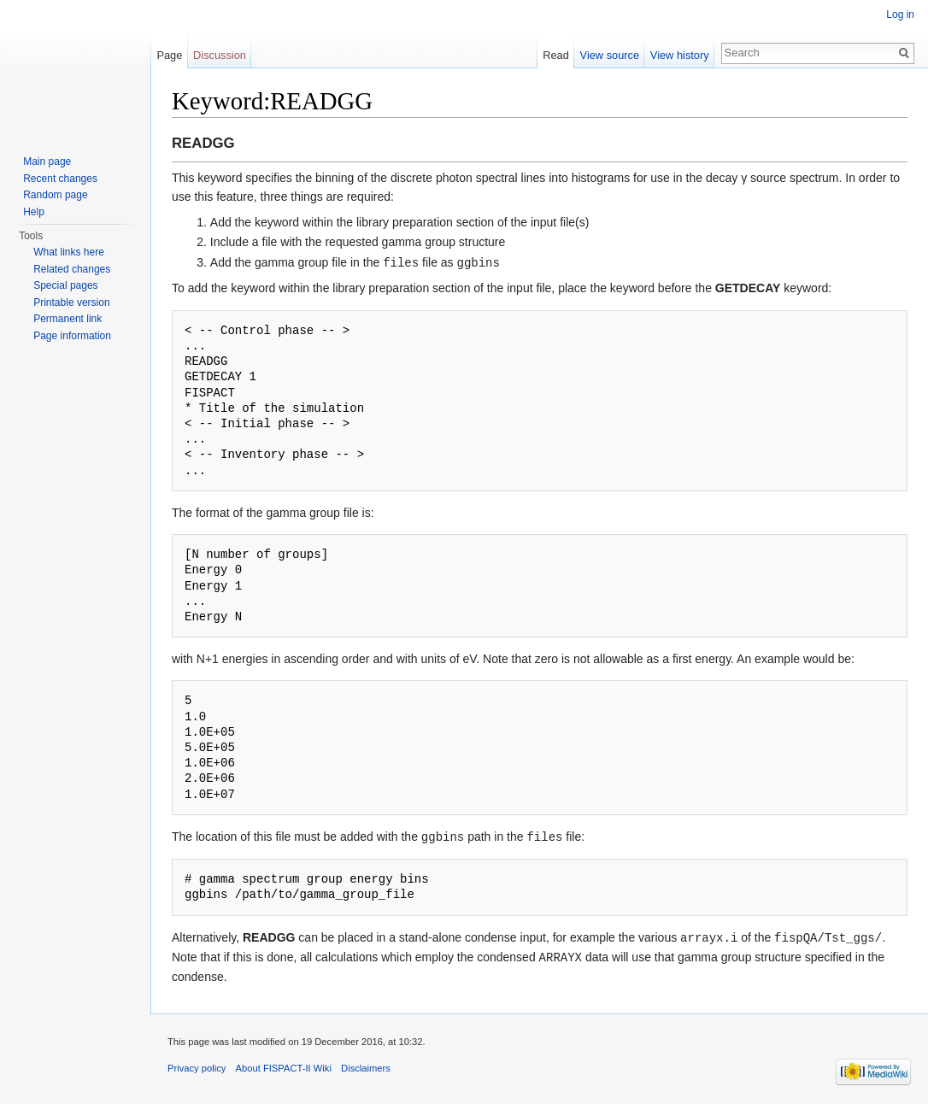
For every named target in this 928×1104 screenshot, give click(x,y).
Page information (72, 336)
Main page (47, 161)
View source (609, 55)
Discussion (219, 55)
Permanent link (67, 319)
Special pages (65, 285)
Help (33, 212)
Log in (900, 15)
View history (679, 55)
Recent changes (60, 179)
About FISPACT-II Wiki (284, 1065)
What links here (68, 252)
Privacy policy (196, 1065)
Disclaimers (366, 1065)
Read (556, 55)
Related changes (71, 269)
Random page (55, 195)
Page (169, 55)
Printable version (71, 302)
